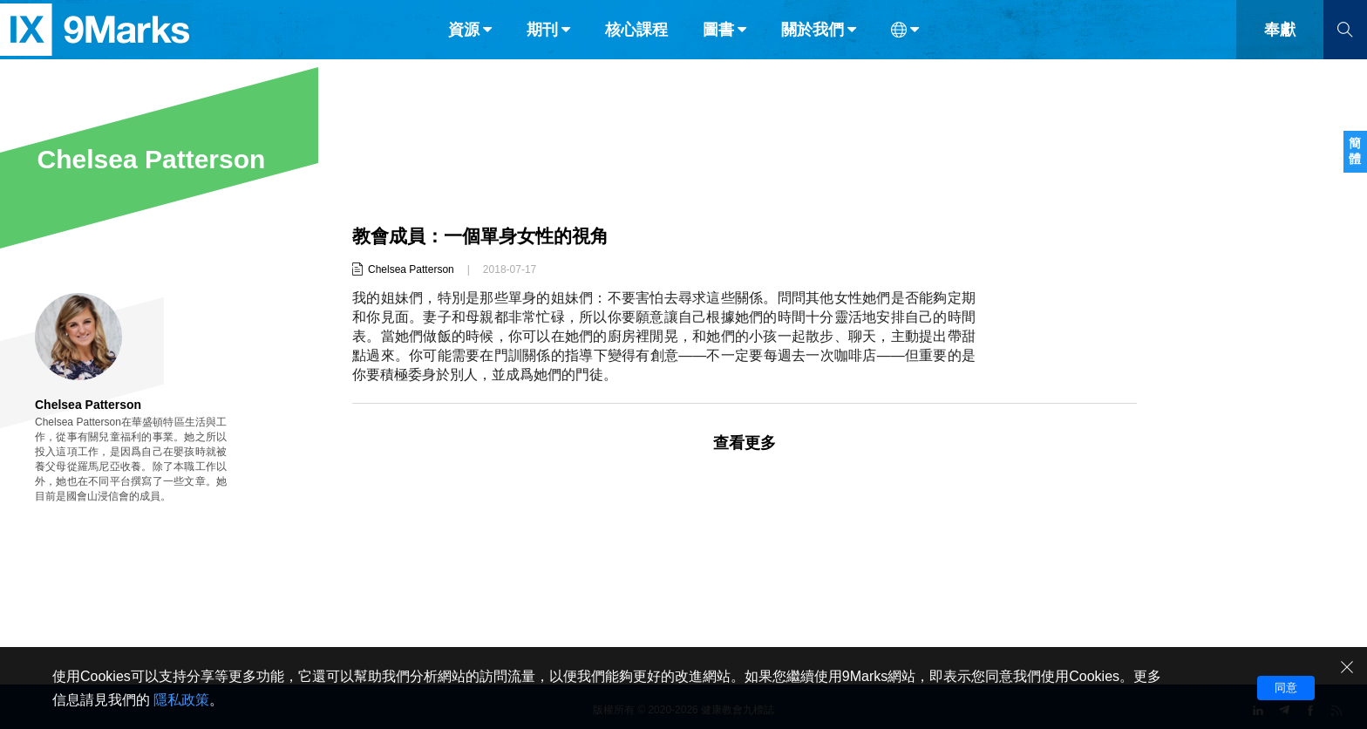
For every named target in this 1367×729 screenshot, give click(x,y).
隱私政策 (181, 699)
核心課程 (636, 50)
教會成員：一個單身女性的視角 (486, 236)
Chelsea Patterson (411, 269)
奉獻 (1280, 50)
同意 (1286, 687)
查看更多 (744, 443)
